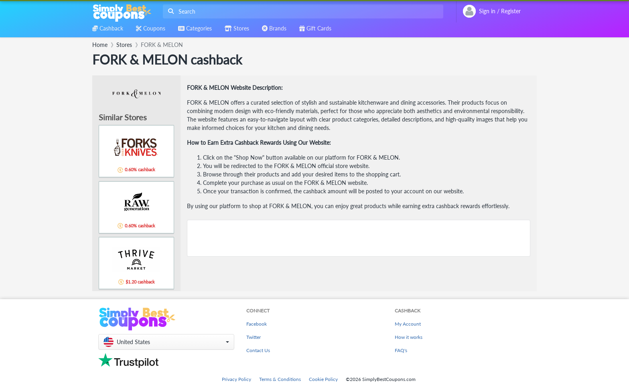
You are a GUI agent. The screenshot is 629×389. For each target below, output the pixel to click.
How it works (408, 337)
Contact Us (258, 350)
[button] (166, 342)
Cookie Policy (323, 379)
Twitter (253, 337)
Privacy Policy (236, 379)
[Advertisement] (358, 238)
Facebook (256, 324)
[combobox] (301, 11)
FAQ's (401, 350)
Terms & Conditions (280, 379)
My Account (408, 324)
